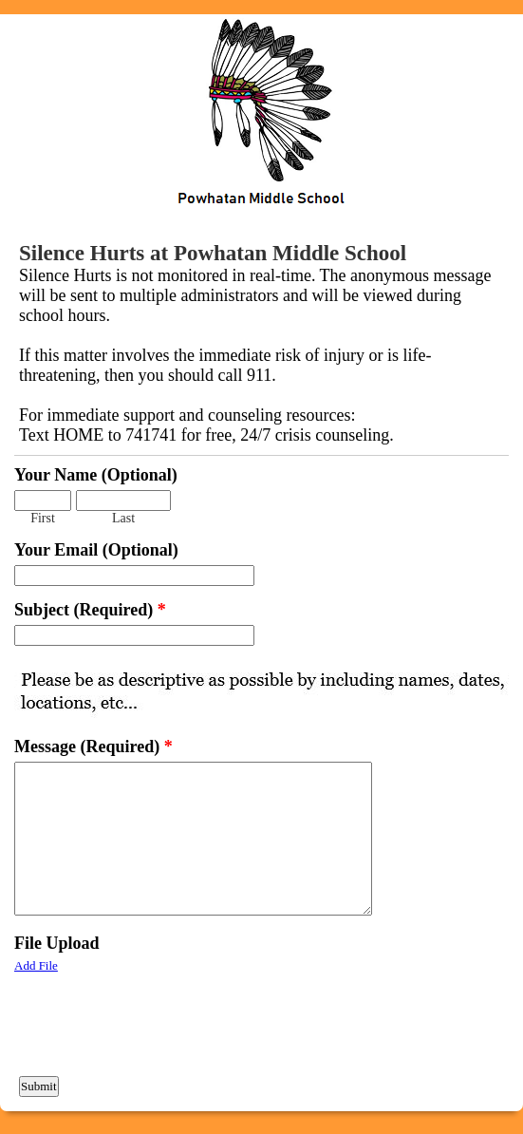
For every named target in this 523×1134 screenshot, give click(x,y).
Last (123, 518)
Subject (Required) (90, 609)
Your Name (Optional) (95, 474)
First (42, 518)
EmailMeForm (261, 115)
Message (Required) (93, 746)
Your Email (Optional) (96, 549)
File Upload (57, 943)
